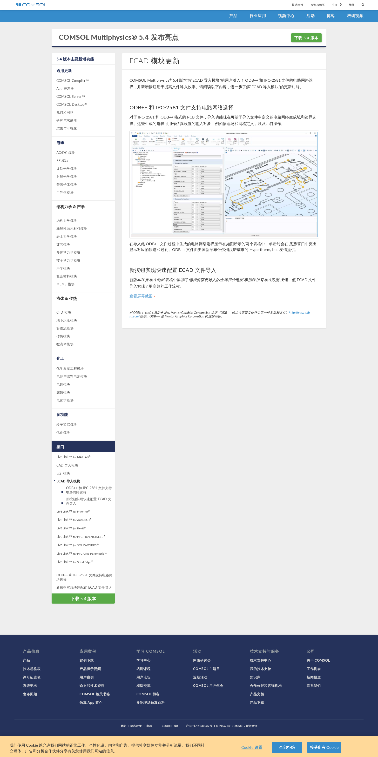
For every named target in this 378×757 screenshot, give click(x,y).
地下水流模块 (66, 320)
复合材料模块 (66, 276)
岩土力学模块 (66, 236)
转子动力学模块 (68, 260)
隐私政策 (136, 726)
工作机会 (314, 668)
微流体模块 (65, 344)
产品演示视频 (90, 668)
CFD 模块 (63, 312)
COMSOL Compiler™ (72, 80)
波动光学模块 (66, 168)
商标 (149, 726)
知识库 (255, 677)
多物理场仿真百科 (150, 702)
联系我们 (314, 685)
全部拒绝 (287, 747)
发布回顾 (30, 693)
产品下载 (257, 702)
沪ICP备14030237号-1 (200, 726)
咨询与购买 (317, 5)
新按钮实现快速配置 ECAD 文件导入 (88, 501)
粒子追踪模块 (66, 424)
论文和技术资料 (92, 685)
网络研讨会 (202, 660)
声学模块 (63, 268)
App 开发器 (65, 88)
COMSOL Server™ (70, 96)
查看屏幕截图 (141, 296)
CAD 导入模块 (67, 465)
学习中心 (143, 660)
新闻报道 (314, 677)
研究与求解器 (66, 120)
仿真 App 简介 (91, 702)
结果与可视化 (66, 128)
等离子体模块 (66, 184)
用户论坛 (143, 677)
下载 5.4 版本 (306, 37)
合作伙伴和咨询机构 (266, 685)
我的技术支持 (260, 668)
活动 (310, 15)
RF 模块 (62, 160)
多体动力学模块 (68, 252)
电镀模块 (63, 384)
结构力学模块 (66, 220)
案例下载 (87, 660)
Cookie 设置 (251, 747)
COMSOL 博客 (148, 693)
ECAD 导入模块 (68, 481)
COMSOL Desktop (71, 104)
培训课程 (143, 668)
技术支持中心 (260, 660)
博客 (331, 15)
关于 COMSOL (318, 660)
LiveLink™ (73, 456)
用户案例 (87, 677)
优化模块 (63, 432)
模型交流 (143, 685)
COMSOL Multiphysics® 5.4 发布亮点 (119, 37)
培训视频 (355, 15)
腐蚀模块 (63, 392)
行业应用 (258, 15)
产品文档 (257, 693)
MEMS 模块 (65, 284)
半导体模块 (65, 192)
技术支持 (297, 5)
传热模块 (63, 336)
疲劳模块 (63, 244)
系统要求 (30, 685)
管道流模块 (65, 328)
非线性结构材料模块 (71, 228)
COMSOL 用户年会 (208, 685)
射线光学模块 (66, 176)
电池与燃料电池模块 (71, 376)
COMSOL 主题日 (206, 668)
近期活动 (200, 677)
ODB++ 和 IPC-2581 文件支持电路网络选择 (89, 489)
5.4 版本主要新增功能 (75, 59)
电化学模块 (65, 400)
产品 (233, 15)
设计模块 (63, 473)
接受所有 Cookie (324, 747)
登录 (352, 5)
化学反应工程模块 (70, 368)
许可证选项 (32, 677)
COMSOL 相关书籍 (95, 693)
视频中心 (286, 15)
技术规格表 (32, 668)
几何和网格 (65, 112)
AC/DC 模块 (65, 152)
